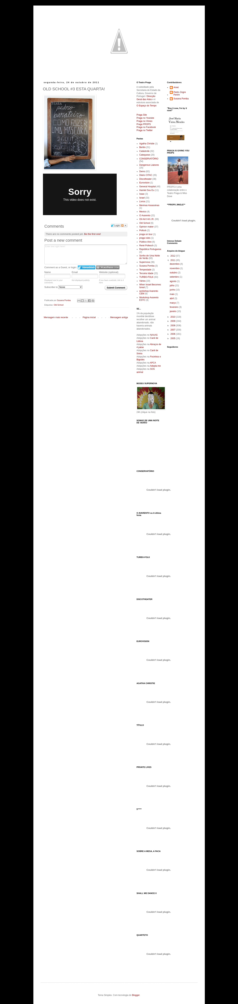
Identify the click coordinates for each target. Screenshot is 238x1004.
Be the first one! (92, 234)
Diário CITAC (145, 175)
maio (172, 294)
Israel (142, 197)
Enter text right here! (85, 254)
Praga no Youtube (145, 118)
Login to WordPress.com (107, 267)
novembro (175, 268)
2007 (173, 329)
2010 (173, 317)
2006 (173, 334)
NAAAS (154, 335)
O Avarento (144, 215)
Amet (176, 87)
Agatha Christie (146, 143)
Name (47, 272)
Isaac (142, 194)
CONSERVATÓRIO (148, 158)
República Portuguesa (150, 249)
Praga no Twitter (145, 130)
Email (75, 272)
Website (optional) (109, 272)
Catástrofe (144, 151)
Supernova (144, 262)
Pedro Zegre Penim (179, 93)
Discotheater (145, 179)
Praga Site (142, 115)
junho (173, 289)
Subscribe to (63, 287)
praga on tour (145, 234)
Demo (142, 171)
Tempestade (145, 269)
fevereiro (174, 307)
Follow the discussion (124, 225)
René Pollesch (146, 245)
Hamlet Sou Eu (146, 190)
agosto (173, 281)
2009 (173, 321)
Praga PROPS (144, 124)
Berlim (142, 147)
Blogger (136, 995)
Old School (59, 305)
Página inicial (89, 317)
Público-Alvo (145, 242)
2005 (173, 338)
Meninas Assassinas (149, 205)
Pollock (143, 230)
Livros (142, 201)
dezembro (175, 264)
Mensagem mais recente (56, 317)
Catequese (144, 155)
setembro (174, 277)
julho (172, 285)
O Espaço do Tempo (147, 105)
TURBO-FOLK (146, 277)
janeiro (173, 311)
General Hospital (147, 186)
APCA (153, 362)
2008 (173, 325)
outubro (174, 272)
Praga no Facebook (146, 127)
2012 (173, 256)
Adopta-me (155, 366)
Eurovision (144, 182)
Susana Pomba (146, 266)
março (173, 303)
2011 (173, 260)
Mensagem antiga (119, 317)
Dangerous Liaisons (149, 165)
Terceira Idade (146, 273)
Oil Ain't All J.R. (146, 219)
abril (172, 298)
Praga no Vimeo (144, 121)
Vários (142, 281)
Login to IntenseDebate (86, 267)
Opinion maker (146, 226)
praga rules (144, 238)
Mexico (142, 211)
